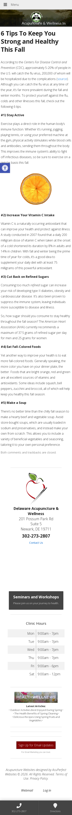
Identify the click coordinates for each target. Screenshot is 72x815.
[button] (5, 168)
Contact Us (36, 542)
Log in (47, 790)
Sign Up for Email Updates (36, 745)
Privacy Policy (39, 778)
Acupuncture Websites (20, 770)
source (62, 79)
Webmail (27, 790)
